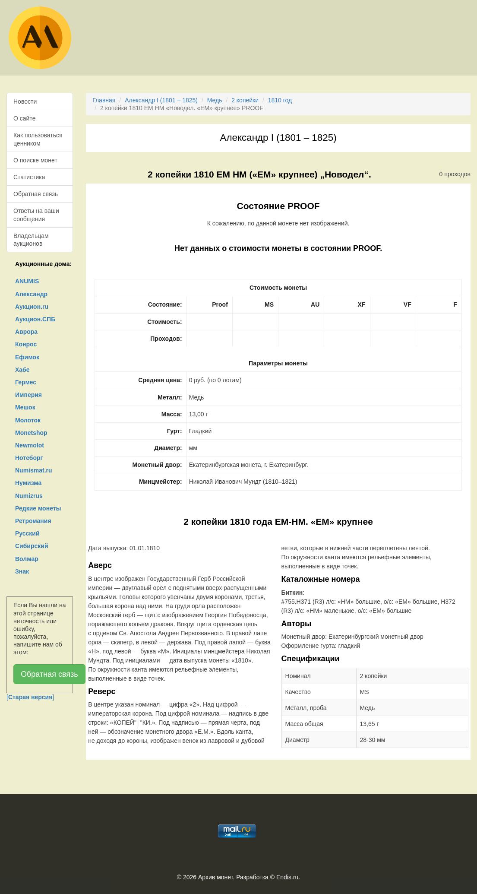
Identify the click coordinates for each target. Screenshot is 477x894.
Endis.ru (287, 877)
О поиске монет (35, 160)
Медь (214, 100)
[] (30, 697)
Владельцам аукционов (31, 239)
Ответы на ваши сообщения (36, 214)
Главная (103, 100)
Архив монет (215, 877)
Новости (25, 101)
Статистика (29, 177)
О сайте (24, 118)
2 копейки (245, 100)
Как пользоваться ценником (38, 139)
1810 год (280, 100)
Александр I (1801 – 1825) (161, 100)
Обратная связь (35, 193)
